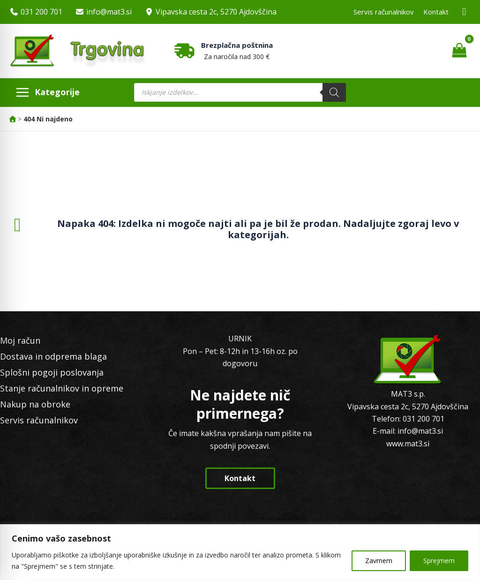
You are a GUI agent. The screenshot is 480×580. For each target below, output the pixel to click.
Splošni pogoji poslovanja (52, 372)
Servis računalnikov (383, 11)
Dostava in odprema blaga (53, 356)
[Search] (334, 92)
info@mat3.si (109, 12)
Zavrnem (378, 560)
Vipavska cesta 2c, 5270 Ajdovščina (216, 12)
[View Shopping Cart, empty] (459, 50)
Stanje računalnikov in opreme (61, 388)
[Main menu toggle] (47, 92)
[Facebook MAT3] (464, 12)
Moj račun (20, 340)
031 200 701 (41, 12)
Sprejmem (439, 560)
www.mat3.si (407, 443)
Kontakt (436, 11)
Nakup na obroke (35, 404)
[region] (240, 552)
